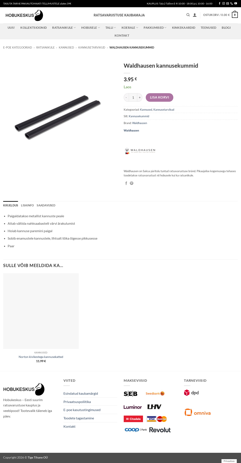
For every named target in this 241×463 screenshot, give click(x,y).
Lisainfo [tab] (27, 205)
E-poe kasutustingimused (82, 410)
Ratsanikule (64, 28)
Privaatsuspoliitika (77, 402)
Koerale (130, 28)
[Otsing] (188, 15)
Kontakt (122, 35)
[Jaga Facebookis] (126, 183)
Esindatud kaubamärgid (80, 393)
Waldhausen (139, 123)
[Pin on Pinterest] (131, 183)
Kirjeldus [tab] (10, 205)
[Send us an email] (227, 3)
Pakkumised (155, 28)
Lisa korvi (159, 97)
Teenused (208, 27)
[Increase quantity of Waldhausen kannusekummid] (139, 97)
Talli (110, 28)
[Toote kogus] (133, 97)
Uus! (11, 27)
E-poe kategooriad (17, 47)
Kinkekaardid (183, 27)
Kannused (66, 47)
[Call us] (231, 3)
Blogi (226, 27)
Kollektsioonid (33, 27)
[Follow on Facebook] (219, 3)
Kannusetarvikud (91, 47)
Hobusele (90, 28)
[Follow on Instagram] (223, 3)
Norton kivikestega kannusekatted (41, 357)
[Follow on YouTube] (235, 3)
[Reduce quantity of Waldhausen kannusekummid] (126, 97)
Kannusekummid (139, 116)
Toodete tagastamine (78, 418)
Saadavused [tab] (46, 205)
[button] (195, 15)
